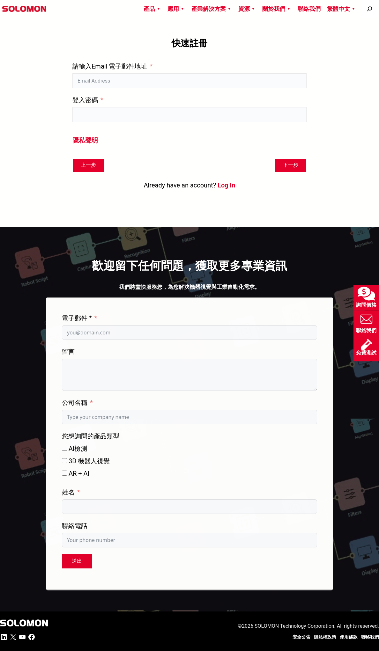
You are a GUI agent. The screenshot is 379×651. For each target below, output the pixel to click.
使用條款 (349, 637)
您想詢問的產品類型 (90, 436)
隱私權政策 (325, 637)
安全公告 (301, 637)
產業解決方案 (211, 9)
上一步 (88, 165)
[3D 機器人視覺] (64, 460)
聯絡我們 (309, 8)
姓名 (68, 492)
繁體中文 (341, 9)
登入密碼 (85, 100)
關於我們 (276, 9)
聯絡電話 (74, 526)
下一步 (290, 165)
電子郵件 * (77, 318)
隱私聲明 (85, 140)
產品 (152, 9)
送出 (77, 561)
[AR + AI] (64, 473)
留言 (68, 351)
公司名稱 (74, 402)
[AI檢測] (64, 448)
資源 (247, 9)
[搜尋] (369, 9)
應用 (176, 9)
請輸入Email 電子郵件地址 (109, 66)
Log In (226, 185)
